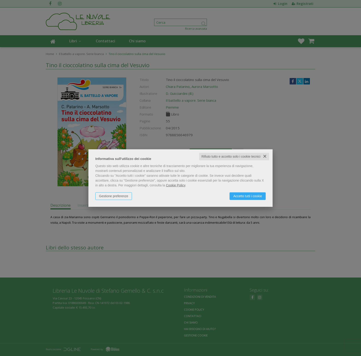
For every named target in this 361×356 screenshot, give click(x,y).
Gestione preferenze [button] (113, 196)
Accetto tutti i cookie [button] (247, 196)
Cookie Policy (175, 185)
